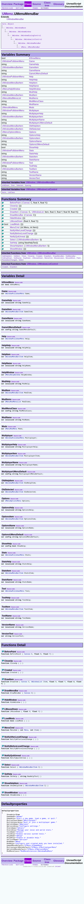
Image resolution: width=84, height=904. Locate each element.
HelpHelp (33, 85)
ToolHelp (33, 171)
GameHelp (34, 69)
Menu (26, 754)
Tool (31, 168)
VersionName (35, 180)
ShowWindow (16, 254)
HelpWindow (35, 94)
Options (32, 137)
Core (4, 24)
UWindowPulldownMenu (13, 66)
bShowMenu (35, 63)
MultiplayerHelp (36, 118)
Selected (19, 190)
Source (36, 4)
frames (35, 8)
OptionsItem (34, 143)
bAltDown (5, 190)
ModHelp (33, 97)
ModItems (33, 103)
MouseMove (70, 263)
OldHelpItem (35, 131)
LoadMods (15, 229)
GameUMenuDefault (38, 78)
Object (11, 24)
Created (13, 214)
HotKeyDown (7, 263)
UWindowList (38, 217)
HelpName (34, 91)
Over (13, 190)
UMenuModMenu (10, 112)
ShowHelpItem (16, 251)
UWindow (9, 29)
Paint (79, 263)
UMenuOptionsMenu (11, 137)
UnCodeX (57, 902)
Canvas (26, 208)
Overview (7, 4)
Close (24, 261)
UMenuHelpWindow (11, 94)
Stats (31, 155)
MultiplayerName (37, 125)
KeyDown (26, 263)
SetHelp (13, 248)
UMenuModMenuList (11, 103)
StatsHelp (33, 159)
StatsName (34, 165)
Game (32, 66)
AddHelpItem (7, 261)
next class (20, 8)
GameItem (34, 72)
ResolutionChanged (9, 265)
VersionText (34, 183)
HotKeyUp (17, 263)
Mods (31, 112)
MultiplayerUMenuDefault (40, 128)
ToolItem (33, 174)
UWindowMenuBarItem (12, 72)
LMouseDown (16, 226)
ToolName (33, 177)
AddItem (17, 261)
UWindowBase (20, 29)
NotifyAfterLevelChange (21, 235)
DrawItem (14, 217)
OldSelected (34, 134)
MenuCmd (14, 232)
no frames (44, 8)
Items (4, 197)
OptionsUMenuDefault (39, 149)
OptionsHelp (34, 140)
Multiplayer (34, 115)
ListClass (11, 197)
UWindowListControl (33, 43)
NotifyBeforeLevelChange (21, 238)
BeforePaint (15, 208)
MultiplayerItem (36, 122)
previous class (7, 8)
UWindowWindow (24, 33)
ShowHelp (33, 152)
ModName (34, 109)
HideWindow (15, 223)
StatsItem (33, 162)
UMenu (7, 14)
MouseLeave (59, 263)
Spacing (28, 190)
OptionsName (35, 146)
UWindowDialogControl (31, 38)
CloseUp (14, 211)
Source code (19, 287)
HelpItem (33, 88)
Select (13, 245)
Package (19, 4)
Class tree (47, 4)
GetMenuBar (70, 261)
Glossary (58, 4)
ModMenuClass (36, 106)
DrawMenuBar (16, 220)
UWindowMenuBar (15, 19)
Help (31, 82)
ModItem (33, 100)
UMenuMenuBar (34, 52)
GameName (34, 75)
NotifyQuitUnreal (17, 241)
